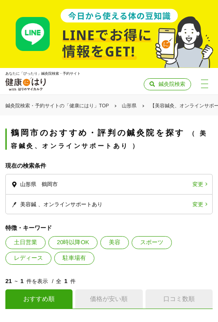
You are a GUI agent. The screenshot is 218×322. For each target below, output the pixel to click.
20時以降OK (73, 242)
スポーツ (151, 242)
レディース (28, 257)
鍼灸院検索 (171, 84)
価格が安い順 (109, 298)
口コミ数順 (179, 298)
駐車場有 (74, 257)
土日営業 (25, 242)
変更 (197, 184)
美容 (114, 242)
